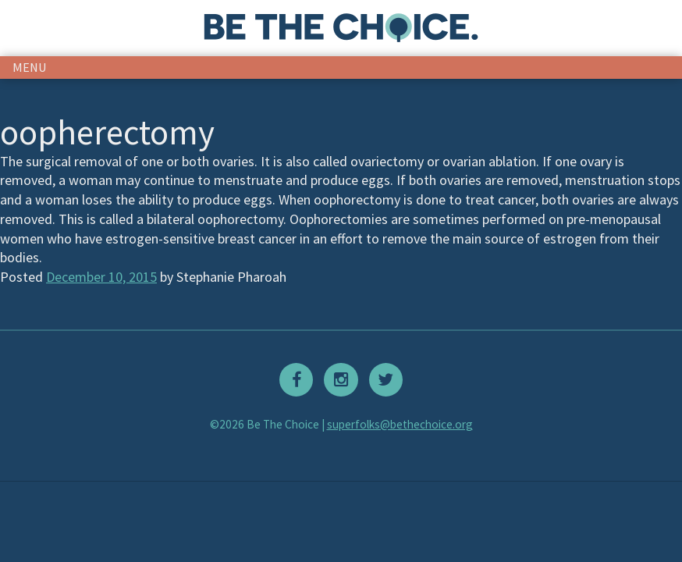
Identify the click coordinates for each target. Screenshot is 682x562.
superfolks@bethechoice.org (400, 424)
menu (29, 67)
